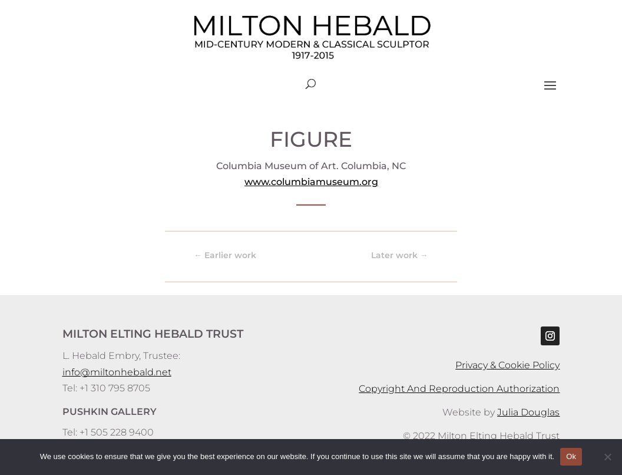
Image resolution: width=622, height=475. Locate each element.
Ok (571, 456)
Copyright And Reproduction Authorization (459, 388)
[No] (607, 457)
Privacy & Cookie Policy (507, 365)
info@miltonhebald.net (116, 372)
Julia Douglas (528, 412)
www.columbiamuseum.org (311, 181)
